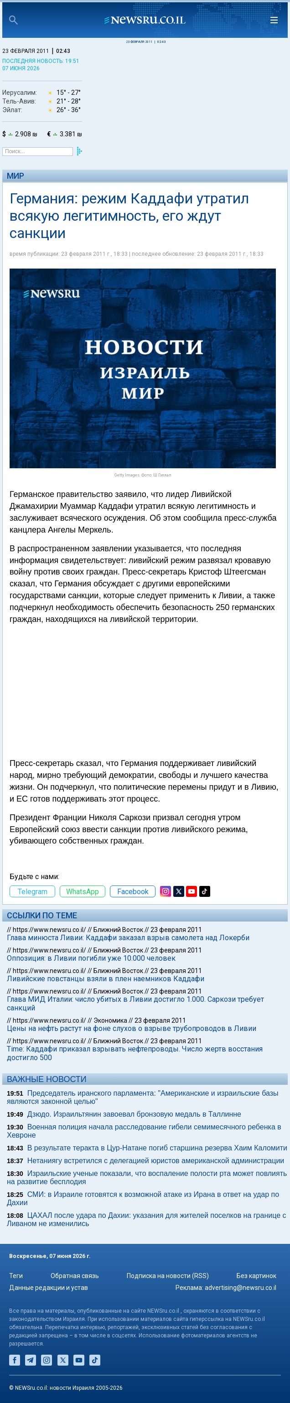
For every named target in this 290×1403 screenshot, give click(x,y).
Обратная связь (75, 1275)
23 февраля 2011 (176, 929)
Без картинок (256, 1275)
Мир (15, 176)
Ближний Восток (118, 929)
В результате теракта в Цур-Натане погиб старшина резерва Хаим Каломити (157, 1148)
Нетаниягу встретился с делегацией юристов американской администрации (156, 1161)
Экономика (110, 1020)
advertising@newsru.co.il (240, 1287)
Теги (16, 1275)
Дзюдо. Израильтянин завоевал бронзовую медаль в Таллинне (134, 1114)
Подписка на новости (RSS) (168, 1275)
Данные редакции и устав (48, 1287)
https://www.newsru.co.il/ (49, 929)
